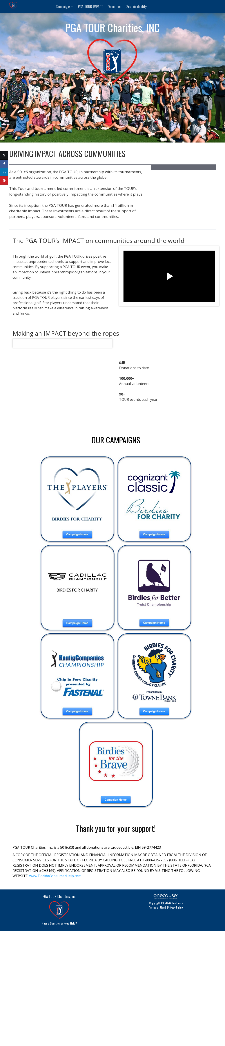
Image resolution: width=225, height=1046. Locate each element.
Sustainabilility (136, 6)
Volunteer (114, 6)
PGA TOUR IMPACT (90, 6)
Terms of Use (157, 907)
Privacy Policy (175, 907)
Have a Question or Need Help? (59, 923)
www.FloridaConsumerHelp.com (55, 875)
